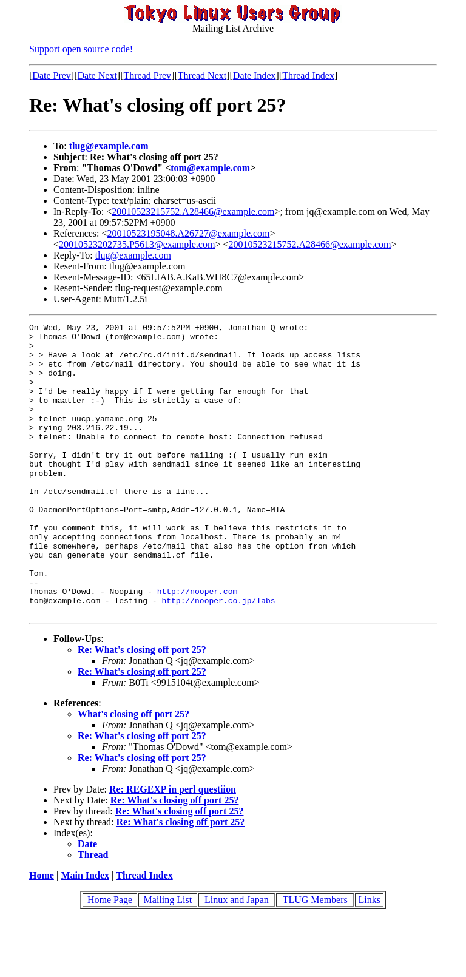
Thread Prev (147, 75)
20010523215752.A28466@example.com (193, 211)
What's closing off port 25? (133, 772)
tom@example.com (210, 168)
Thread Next (202, 75)
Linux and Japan (236, 958)
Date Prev (51, 75)
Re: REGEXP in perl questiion (172, 847)
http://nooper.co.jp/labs (218, 656)
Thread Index (308, 75)
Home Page (109, 958)
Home (41, 933)
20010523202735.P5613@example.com (137, 244)
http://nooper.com (197, 645)
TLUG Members (315, 958)
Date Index (254, 75)
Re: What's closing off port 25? (142, 708)
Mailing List (168, 958)
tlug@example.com (109, 146)
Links (369, 958)
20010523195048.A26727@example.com (188, 233)
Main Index (85, 933)
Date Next (97, 75)
